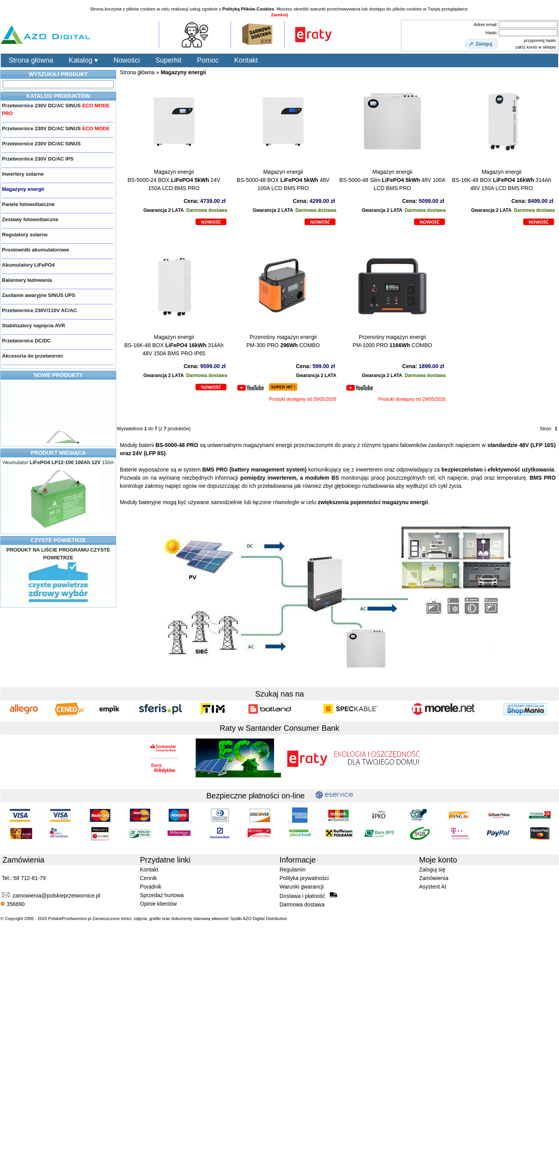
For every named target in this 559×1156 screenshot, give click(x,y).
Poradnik (150, 887)
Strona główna (31, 60)
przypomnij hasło (540, 40)
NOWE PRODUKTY (58, 375)
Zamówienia (433, 878)
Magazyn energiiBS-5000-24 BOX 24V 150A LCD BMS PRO (173, 180)
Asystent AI (432, 887)
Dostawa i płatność (308, 895)
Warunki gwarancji (302, 887)
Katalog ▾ (83, 60)
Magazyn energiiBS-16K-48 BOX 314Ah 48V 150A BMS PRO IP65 (174, 345)
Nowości (126, 60)
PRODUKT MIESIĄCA (58, 453)
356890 (12, 904)
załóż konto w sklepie (536, 47)
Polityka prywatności (304, 878)
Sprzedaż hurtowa (162, 895)
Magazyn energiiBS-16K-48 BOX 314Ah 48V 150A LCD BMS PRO (501, 180)
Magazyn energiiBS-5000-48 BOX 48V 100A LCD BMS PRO (283, 180)
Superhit (168, 60)
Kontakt (246, 60)
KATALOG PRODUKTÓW (58, 96)
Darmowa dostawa (302, 904)
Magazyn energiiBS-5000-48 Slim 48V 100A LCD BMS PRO (392, 180)
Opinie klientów (158, 904)
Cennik (148, 878)
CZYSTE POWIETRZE (58, 540)
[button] (481, 44)
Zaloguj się (432, 869)
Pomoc (208, 60)
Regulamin (293, 869)
